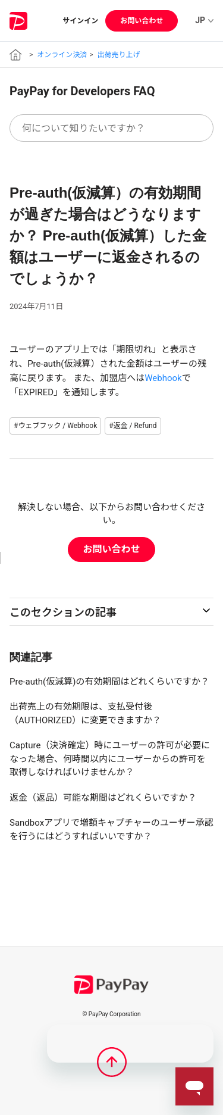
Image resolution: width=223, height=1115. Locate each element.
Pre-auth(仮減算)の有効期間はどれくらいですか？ (109, 681)
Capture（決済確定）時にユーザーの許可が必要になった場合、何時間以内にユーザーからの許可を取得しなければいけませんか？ (110, 758)
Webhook (163, 378)
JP (204, 20)
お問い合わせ (141, 21)
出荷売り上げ (119, 55)
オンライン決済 (62, 55)
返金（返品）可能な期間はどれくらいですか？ (103, 797)
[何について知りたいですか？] (111, 128)
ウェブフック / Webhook (57, 425)
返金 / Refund (135, 425)
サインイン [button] (80, 21)
